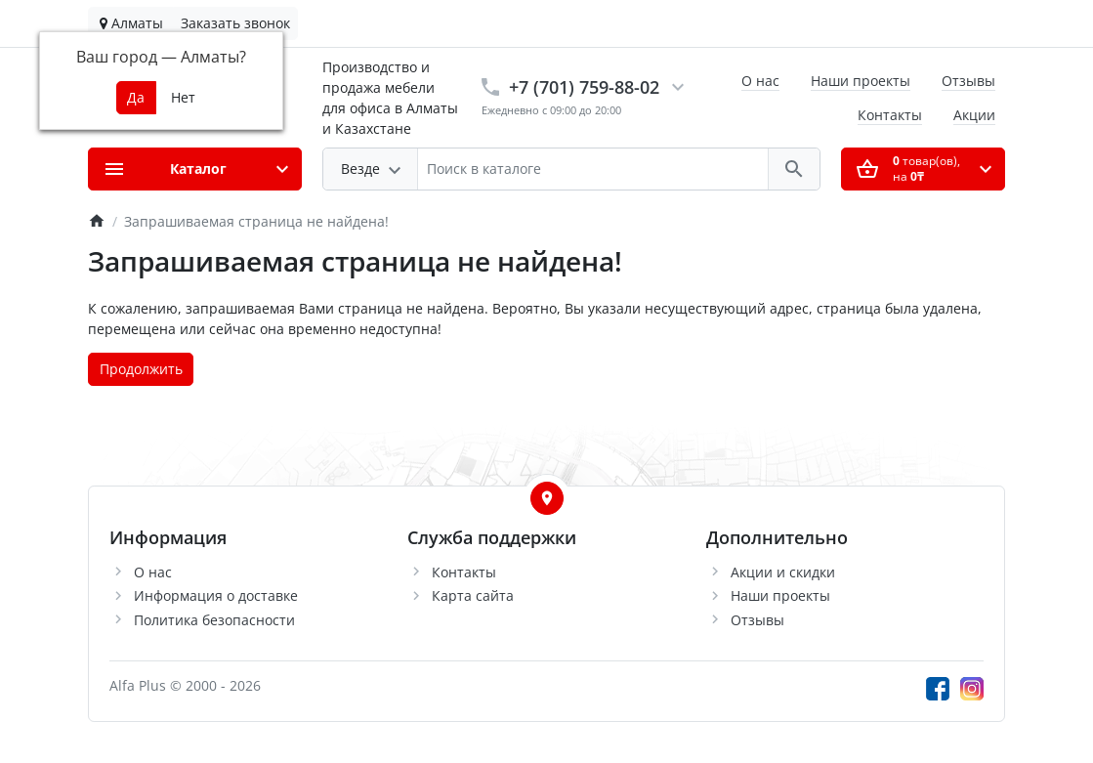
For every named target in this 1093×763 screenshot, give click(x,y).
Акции (974, 115)
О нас (760, 80)
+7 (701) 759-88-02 (584, 87)
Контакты (890, 115)
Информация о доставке (216, 595)
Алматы (131, 23)
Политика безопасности (214, 620)
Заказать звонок (235, 23)
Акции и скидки (783, 572)
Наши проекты (860, 80)
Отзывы (968, 80)
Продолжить (141, 369)
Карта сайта (473, 595)
